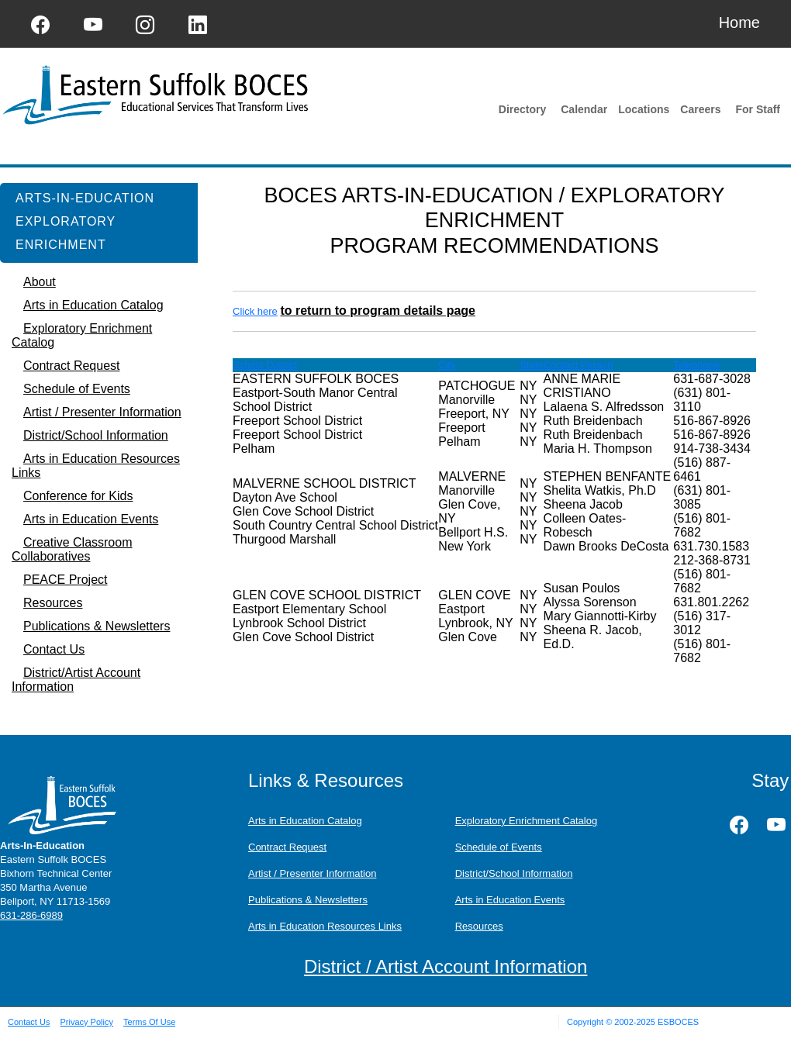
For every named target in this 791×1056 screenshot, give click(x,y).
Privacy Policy (86, 1022)
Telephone (696, 365)
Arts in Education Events (510, 900)
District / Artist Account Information (445, 966)
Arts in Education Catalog (305, 821)
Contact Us (29, 1022)
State (531, 365)
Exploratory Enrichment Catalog (526, 821)
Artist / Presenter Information (312, 873)
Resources (479, 926)
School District (265, 365)
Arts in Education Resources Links (325, 926)
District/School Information (514, 873)
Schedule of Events (498, 847)
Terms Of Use (149, 1022)
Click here (255, 311)
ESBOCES (678, 1022)
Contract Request (287, 847)
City (446, 365)
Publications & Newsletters (308, 900)
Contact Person (578, 365)
